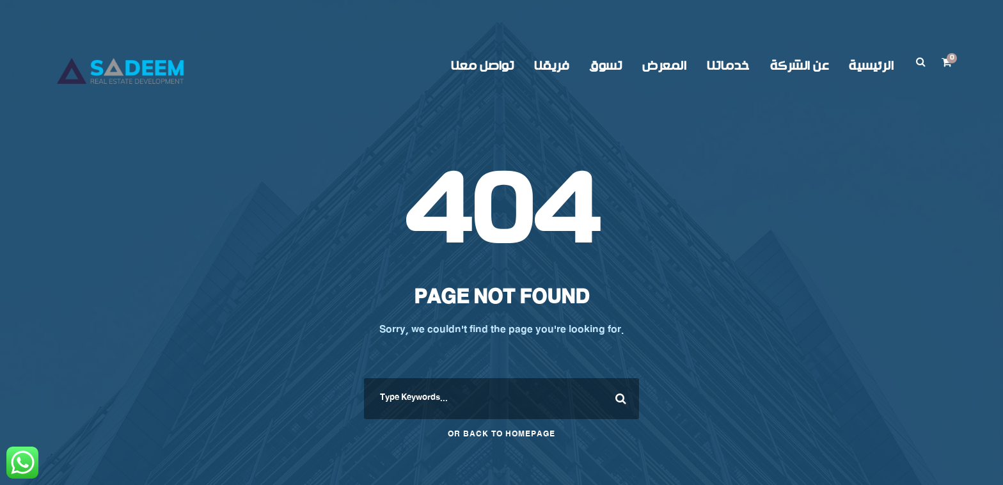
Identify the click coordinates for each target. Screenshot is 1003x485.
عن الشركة (799, 66)
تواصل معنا (482, 66)
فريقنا (551, 66)
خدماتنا (728, 66)
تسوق (605, 66)
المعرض (664, 66)
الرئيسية (871, 66)
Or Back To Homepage (501, 435)
